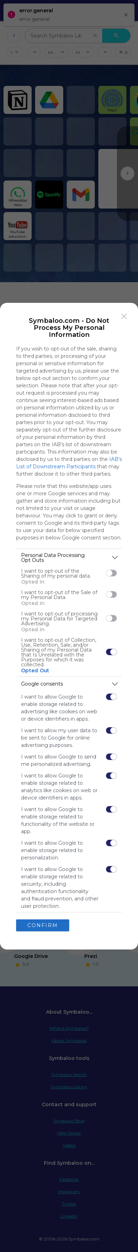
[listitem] (69, 557)
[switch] (111, 573)
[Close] (124, 316)
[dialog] (69, 626)
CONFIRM (42, 925)
